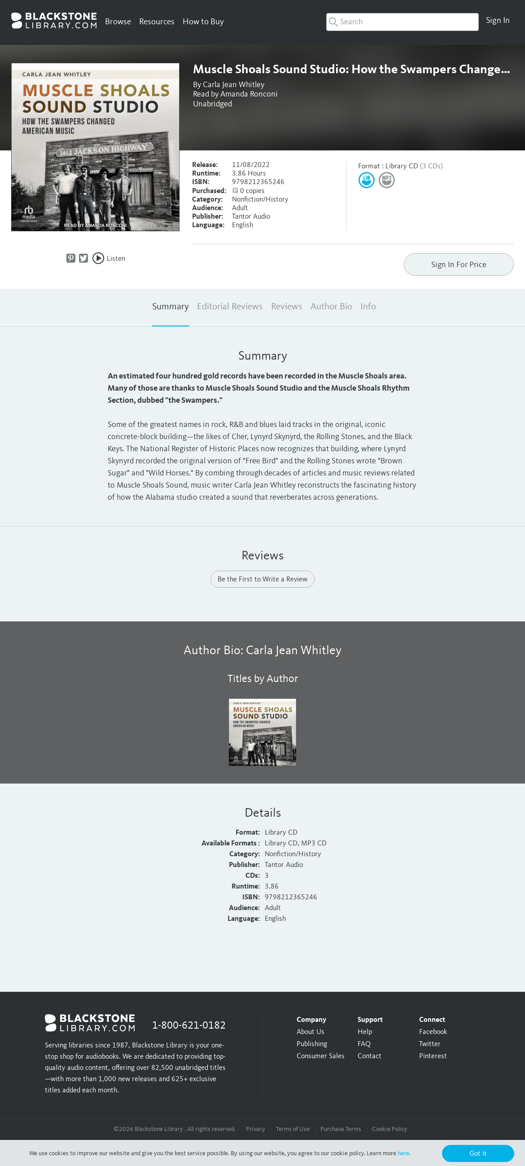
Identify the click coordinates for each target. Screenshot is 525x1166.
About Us (310, 1032)
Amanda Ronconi (249, 94)
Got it (478, 1153)
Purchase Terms (340, 1129)
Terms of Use (293, 1129)
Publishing (312, 1044)
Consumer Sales (321, 1056)
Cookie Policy (389, 1129)
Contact (369, 1056)
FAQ (364, 1044)
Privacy (255, 1129)
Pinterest (433, 1056)
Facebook (433, 1032)
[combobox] (402, 22)
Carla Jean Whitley (233, 85)
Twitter (430, 1044)
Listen (116, 259)
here (403, 1153)
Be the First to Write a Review (262, 579)
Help (365, 1032)
